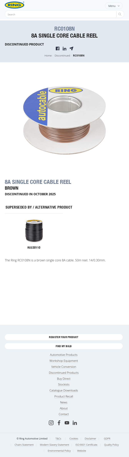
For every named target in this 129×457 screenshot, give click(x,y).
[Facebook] (59, 422)
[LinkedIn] (74, 422)
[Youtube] (66, 422)
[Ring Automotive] (20, 5)
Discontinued (62, 55)
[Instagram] (51, 422)
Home (48, 55)
